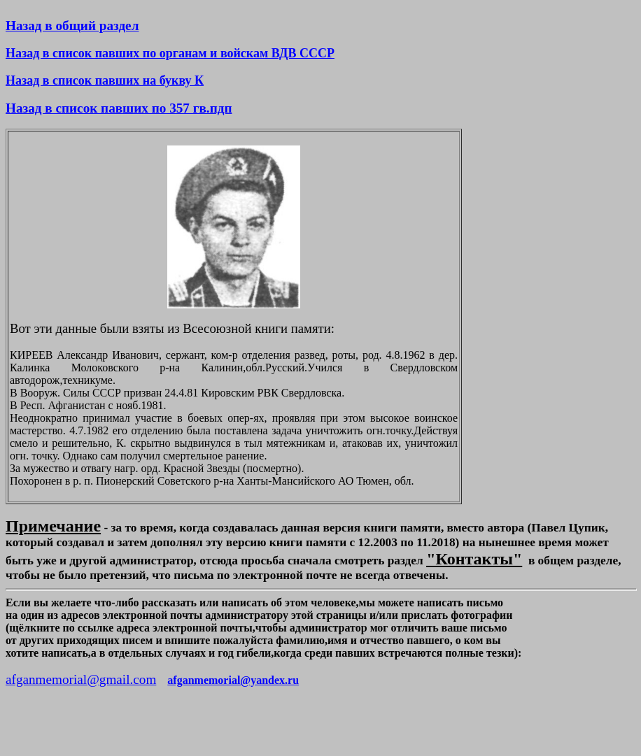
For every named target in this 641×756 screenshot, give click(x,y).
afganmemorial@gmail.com (81, 679)
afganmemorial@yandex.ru (233, 680)
